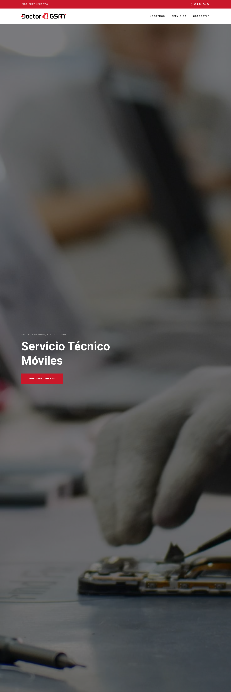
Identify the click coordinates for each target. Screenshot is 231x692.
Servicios (179, 16)
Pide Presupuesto (42, 378)
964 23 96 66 (201, 4)
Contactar (201, 16)
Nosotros (157, 16)
